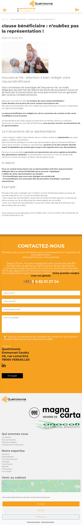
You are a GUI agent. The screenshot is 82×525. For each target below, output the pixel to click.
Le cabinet (6, 437)
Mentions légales (9, 442)
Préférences (41, 517)
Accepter (41, 504)
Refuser (41, 510)
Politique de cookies (33, 522)
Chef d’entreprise (9, 459)
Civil (3, 19)
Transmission (7, 464)
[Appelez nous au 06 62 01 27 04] (27, 9)
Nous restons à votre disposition (16, 213)
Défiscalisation (8, 457)
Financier (6, 454)
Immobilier (7, 471)
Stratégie (6, 462)
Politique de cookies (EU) (12, 445)
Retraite (5, 467)
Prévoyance (7, 469)
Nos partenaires (9, 440)
